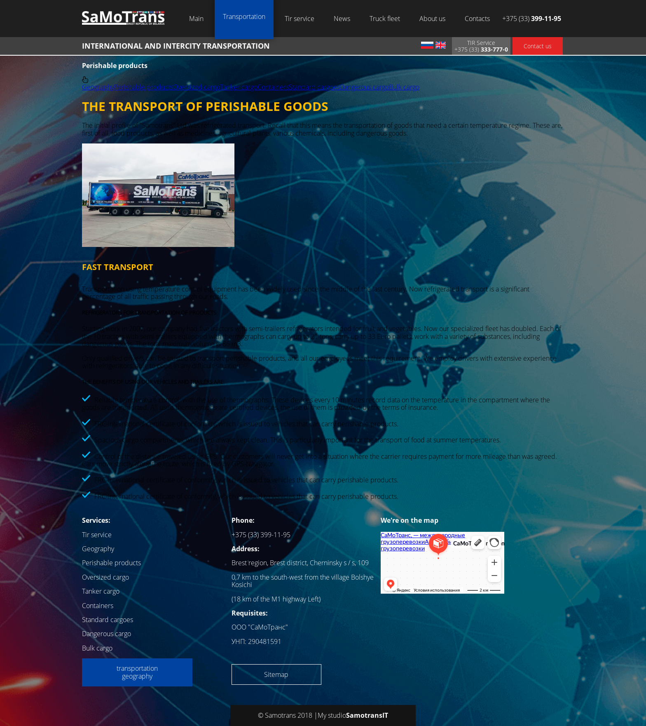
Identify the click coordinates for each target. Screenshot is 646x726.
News (342, 18)
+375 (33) (531, 18)
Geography (98, 87)
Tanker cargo (238, 87)
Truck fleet (385, 18)
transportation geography (137, 672)
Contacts (477, 18)
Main (196, 18)
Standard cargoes (314, 87)
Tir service (299, 18)
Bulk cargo (404, 87)
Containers (273, 87)
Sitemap (276, 674)
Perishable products (143, 87)
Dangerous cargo (364, 87)
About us (432, 18)
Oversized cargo (196, 87)
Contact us (538, 46)
